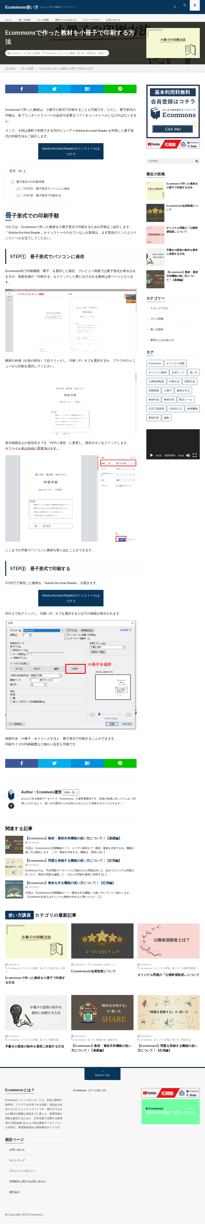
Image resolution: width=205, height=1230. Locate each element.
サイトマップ (17, 1167)
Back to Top (102, 1082)
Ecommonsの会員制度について (97, 975)
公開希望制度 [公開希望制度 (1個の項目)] (156, 385)
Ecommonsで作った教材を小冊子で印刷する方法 (34, 985)
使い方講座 (27, 20)
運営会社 (14, 1198)
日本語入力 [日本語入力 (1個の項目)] (175, 412)
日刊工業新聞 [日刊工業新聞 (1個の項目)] (156, 412)
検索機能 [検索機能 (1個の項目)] (192, 412)
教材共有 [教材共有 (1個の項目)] (169, 403)
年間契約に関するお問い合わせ (28, 1188)
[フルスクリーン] (195, 459)
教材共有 (101, 1045)
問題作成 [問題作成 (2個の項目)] (190, 385)
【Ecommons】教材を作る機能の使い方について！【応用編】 (70, 887)
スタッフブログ (101, 20)
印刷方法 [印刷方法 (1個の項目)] (174, 385)
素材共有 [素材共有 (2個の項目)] (154, 421)
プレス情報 (47, 20)
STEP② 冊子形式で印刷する (38, 200)
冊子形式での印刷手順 (27, 186)
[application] (173, 448)
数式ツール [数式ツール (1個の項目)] (185, 403)
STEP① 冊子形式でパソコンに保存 (42, 193)
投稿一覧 (69, 796)
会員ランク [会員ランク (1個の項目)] (178, 376)
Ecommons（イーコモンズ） (90, 1097)
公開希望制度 (188, 972)
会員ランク (110, 969)
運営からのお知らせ (72, 20)
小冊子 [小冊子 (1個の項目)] (168, 394)
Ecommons (51, 57)
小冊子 (101, 57)
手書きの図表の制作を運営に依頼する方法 (34, 1055)
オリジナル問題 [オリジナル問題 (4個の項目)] (175, 367)
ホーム (9, 20)
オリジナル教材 (66, 57)
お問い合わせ (126, 20)
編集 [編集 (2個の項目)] (166, 421)
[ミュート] (188, 459)
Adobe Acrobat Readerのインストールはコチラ (71, 155)
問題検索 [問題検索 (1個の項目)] (154, 394)
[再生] (152, 459)
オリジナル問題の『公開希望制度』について (167, 982)
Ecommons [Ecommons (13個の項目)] (155, 367)
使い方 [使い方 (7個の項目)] (194, 376)
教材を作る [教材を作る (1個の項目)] (183, 394)
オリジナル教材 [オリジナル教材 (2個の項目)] (158, 376)
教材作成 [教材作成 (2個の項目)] (154, 403)
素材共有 (112, 1045)
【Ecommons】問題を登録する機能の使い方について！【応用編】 (73, 865)
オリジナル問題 (162, 972)
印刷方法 (91, 57)
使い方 (80, 57)
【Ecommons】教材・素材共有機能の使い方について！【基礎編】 (73, 842)
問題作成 (53, 1045)
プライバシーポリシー (23, 1177)
